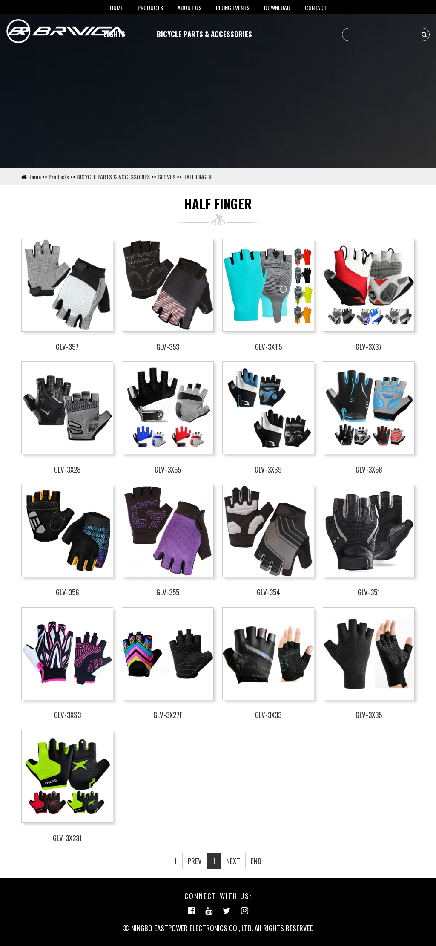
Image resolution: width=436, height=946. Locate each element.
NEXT (233, 861)
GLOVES (166, 176)
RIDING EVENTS (233, 7)
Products (150, 7)
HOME (116, 7)
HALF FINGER (197, 176)
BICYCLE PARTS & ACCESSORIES (204, 34)
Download (277, 7)
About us (189, 7)
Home (34, 176)
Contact (316, 7)
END (256, 861)
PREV (195, 861)
